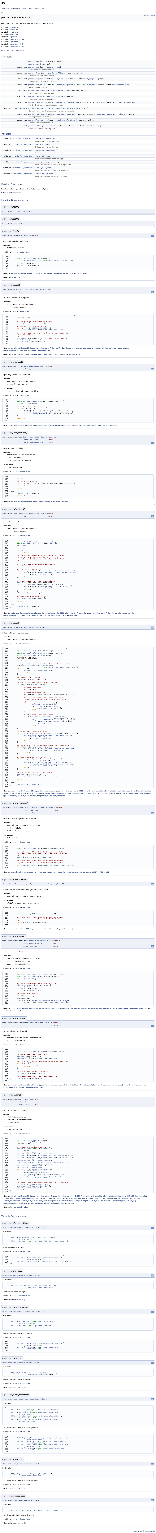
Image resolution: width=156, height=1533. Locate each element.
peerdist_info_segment (32, 652)
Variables (152, 15)
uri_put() (69, 273)
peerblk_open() (44, 793)
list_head (123, 114)
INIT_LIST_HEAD (23, 1166)
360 (16, 1251)
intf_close (23, 1241)
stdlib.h (14, 27)
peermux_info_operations (45, 150)
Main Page (5, 8)
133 (16, 536)
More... (51, 23)
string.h (14, 32)
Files (44, 8)
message (45, 412)
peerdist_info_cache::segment (139, 793)
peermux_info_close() (39, 354)
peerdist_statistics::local (20, 425)
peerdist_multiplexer (57, 73)
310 (16, 968)
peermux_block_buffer (37, 108)
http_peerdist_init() (20, 1207)
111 (16, 472)
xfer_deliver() (84, 872)
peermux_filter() (19, 277)
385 (16, 1431)
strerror (40, 574)
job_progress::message (38, 425)
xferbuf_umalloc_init (25, 1161)
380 (16, 1383)
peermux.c (17, 193)
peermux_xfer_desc (42, 144)
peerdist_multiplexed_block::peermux (64, 793)
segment (45, 652)
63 (15, 311)
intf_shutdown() (68, 348)
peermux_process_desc (44, 174)
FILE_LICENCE (33, 61)
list (73, 667)
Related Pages (15, 8)
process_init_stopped (25, 1162)
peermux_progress (35, 79)
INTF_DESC (14, 1474)
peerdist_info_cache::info (78, 613)
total (29, 408)
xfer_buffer (20, 108)
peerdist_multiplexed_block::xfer (14, 350)
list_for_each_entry (25, 985)
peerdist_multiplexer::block (21, 348)
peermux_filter (34, 126)
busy (56, 706)
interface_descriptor (24, 144)
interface (53, 126)
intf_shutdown (29, 330)
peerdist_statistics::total (108, 425)
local (51, 410)
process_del (21, 323)
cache (52, 544)
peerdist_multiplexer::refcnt (99, 1201)
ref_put (20, 1188)
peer (109, 114)
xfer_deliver (28, 866)
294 (16, 907)
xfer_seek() (74, 615)
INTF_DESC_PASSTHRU (18, 1285)
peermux (46, 665)
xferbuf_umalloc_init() (56, 1203)
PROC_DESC (14, 1510)
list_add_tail (22, 776)
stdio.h (13, 30)
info (83, 126)
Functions (146, 15)
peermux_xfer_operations (45, 138)
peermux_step (33, 96)
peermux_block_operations (45, 162)
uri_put (20, 263)
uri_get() (133, 1201)
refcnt (50, 67)
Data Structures (33, 8)
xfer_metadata (118, 85)
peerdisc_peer (100, 114)
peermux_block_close (37, 120)
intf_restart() (35, 1085)
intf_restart (22, 1073)
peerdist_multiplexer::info (41, 348)
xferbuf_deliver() (62, 502)
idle (52, 665)
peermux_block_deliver (37, 102)
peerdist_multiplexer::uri (56, 273)
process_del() (121, 348)
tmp (37, 978)
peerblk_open (32, 759)
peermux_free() (100, 1198)
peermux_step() (74, 354)
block (48, 330)
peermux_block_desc (43, 168)
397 (16, 1484)
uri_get (33, 1159)
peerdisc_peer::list (28, 1008)
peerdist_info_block (31, 654)
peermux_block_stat (36, 114)
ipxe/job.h (15, 42)
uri (94, 126)
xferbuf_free (22, 265)
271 (16, 842)
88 (15, 395)
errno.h (13, 34)
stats (58, 402)
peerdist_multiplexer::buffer (21, 273)
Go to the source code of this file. (13, 50)
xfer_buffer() (68, 929)
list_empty (39, 706)
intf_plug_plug (23, 1184)
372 (16, 1337)
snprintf (27, 412)
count (30, 980)
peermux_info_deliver (37, 85)
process (40, 323)
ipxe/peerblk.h (16, 44)
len (24, 545)
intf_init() (142, 1196)
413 (16, 1134)
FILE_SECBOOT (33, 64)
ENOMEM (33, 1152)
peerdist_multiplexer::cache (48, 613)
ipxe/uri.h (15, 37)
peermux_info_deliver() (56, 354)
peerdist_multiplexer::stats (85, 425)
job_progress (90, 79)
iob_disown (53, 866)
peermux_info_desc (42, 156)
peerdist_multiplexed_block (67, 102)
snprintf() (70, 425)
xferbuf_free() (81, 273)
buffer (40, 265)
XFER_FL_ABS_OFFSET (44, 857)
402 (16, 1519)
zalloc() (71, 1203)
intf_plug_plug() (8, 1198)
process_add (21, 598)
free (18, 267)
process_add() (31, 615)
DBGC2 (19, 1000)
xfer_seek (31, 584)
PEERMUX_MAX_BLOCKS (40, 328)
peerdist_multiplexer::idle (93, 791)
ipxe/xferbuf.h (16, 39)
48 (15, 252)
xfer (55, 330)
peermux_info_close (36, 91)
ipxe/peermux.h (16, 46)
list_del (20, 774)
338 (16, 1045)
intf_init (21, 1155)
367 (16, 1296)
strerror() (42, 615)
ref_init (20, 1154)
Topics (24, 8)
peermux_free (33, 67)
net (2, 12)
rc (81, 73)
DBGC (25, 573)
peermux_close (34, 73)
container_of (29, 260)
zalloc (28, 1149)
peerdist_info (28, 544)
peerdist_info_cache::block (25, 791)
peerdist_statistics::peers (57, 425)
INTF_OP (13, 1237)
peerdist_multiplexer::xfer (40, 350)
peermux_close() (43, 502)
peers (71, 414)
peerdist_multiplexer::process (105, 348)
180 (16, 644)
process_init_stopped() (67, 1201)
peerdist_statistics (31, 402)
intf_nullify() (56, 348)
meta (127, 85)
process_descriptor (25, 174)
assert (19, 857)
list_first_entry (33, 665)
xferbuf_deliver (33, 483)
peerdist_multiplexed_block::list (139, 791)
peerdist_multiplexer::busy (46, 791)
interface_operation (24, 138)
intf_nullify (22, 338)
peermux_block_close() (21, 354)
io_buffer (93, 85)
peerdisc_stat (24, 1416)
